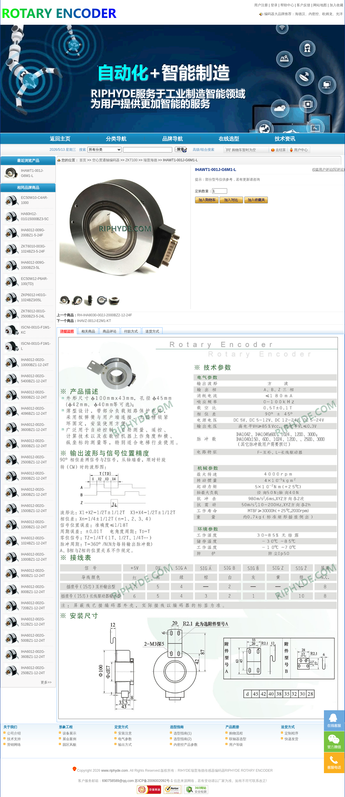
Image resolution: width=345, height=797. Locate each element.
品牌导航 (172, 139)
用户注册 (261, 5)
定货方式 (121, 727)
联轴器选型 (237, 739)
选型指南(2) (183, 739)
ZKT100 (131, 160)
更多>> (46, 682)
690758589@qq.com (118, 781)
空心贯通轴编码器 (106, 160)
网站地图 (320, 5)
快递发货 (291, 739)
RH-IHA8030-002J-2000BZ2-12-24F (104, 315)
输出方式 (125, 745)
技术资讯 (285, 139)
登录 (274, 5)
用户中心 (301, 150)
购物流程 (236, 733)
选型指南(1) (183, 733)
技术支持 (14, 739)
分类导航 (116, 139)
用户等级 (236, 745)
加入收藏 (336, 5)
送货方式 (288, 727)
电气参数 (125, 739)
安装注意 (125, 733)
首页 (82, 160)
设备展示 (69, 733)
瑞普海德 (150, 160)
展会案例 (69, 739)
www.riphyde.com (114, 771)
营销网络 (14, 745)
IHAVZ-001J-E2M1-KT (94, 321)
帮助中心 (287, 5)
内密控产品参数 (186, 745)
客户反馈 (303, 5)
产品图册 (232, 727)
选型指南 (177, 727)
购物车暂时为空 (244, 150)
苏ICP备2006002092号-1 (153, 781)
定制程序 (291, 733)
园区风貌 (69, 745)
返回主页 (60, 139)
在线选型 (229, 139)
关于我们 (10, 727)
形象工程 (66, 727)
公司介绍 (14, 733)
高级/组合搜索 (203, 150)
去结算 (281, 150)
